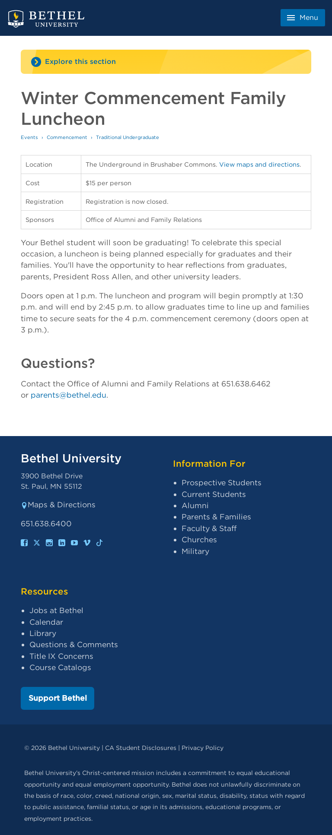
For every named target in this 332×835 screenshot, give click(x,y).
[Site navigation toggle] (166, 62)
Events (29, 137)
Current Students (214, 494)
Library (42, 633)
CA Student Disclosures (140, 747)
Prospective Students (222, 482)
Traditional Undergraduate (127, 137)
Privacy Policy (202, 747)
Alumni (195, 505)
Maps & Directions (58, 504)
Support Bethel (58, 697)
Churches (199, 539)
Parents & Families (216, 516)
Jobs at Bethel (56, 610)
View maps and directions (259, 164)
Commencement (67, 137)
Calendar (46, 621)
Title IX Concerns (61, 656)
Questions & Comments (73, 644)
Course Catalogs (60, 667)
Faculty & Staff (209, 528)
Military (195, 551)
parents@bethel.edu (68, 394)
